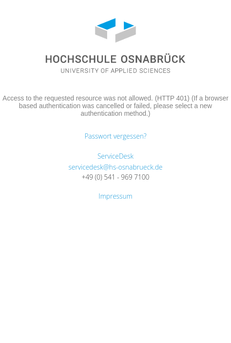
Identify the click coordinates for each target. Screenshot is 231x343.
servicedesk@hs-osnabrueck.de (116, 167)
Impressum (115, 196)
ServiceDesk (116, 156)
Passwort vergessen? (115, 136)
